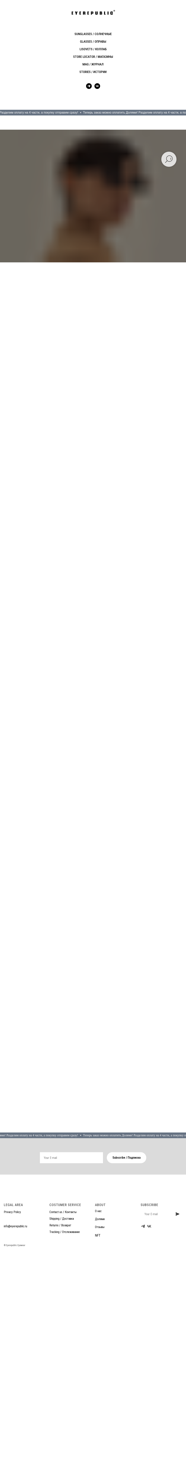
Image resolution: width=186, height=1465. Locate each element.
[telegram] (89, 86)
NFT (97, 1235)
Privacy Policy (12, 1212)
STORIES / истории (93, 72)
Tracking (54, 1232)
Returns (54, 1225)
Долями (100, 1219)
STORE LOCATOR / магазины (93, 57)
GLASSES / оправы (93, 41)
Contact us (55, 1212)
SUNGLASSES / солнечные (93, 34)
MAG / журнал (93, 64)
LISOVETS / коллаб (93, 49)
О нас (98, 1211)
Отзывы (99, 1227)
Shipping (54, 1218)
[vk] (97, 86)
